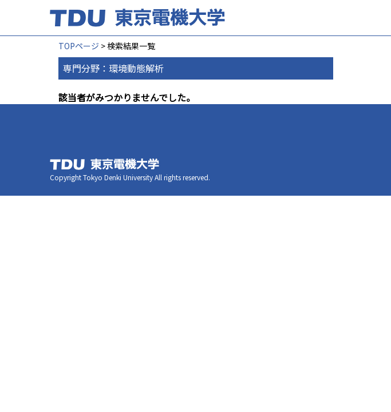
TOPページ (78, 46)
